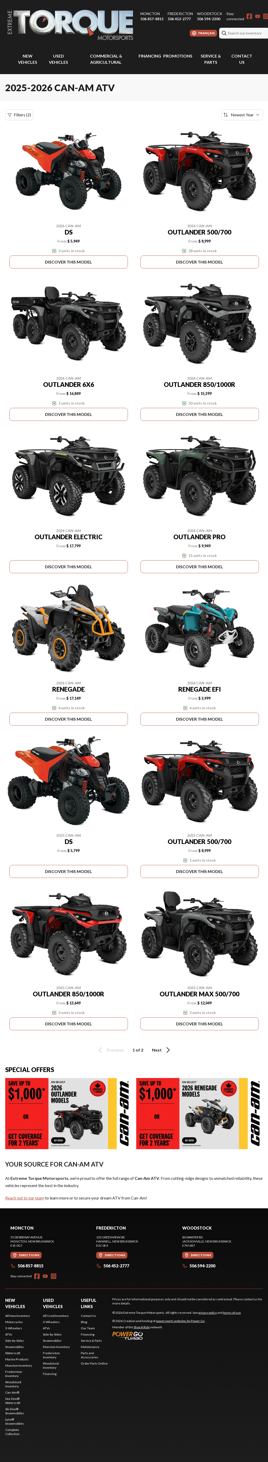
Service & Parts (91, 1341)
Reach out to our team (24, 1197)
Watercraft (12, 1353)
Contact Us (88, 1316)
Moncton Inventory (18, 1365)
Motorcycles (14, 1322)
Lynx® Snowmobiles (14, 1421)
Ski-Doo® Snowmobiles (14, 1411)
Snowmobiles (14, 1347)
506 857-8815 (152, 19)
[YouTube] (257, 16)
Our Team (88, 1328)
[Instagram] (53, 1276)
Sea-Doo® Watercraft (12, 1401)
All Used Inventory (56, 1316)
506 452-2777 (179, 19)
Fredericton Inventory (13, 1374)
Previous (110, 1050)
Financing (150, 55)
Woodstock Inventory (13, 1384)
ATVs (8, 1334)
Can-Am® (12, 1392)
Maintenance (90, 1347)
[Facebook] (249, 16)
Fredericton (180, 13)
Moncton (150, 13)
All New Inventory (17, 1316)
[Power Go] (158, 1335)
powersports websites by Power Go (180, 1321)
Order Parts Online (94, 1363)
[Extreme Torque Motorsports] (70, 25)
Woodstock (209, 13)
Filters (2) (19, 115)
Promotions (177, 55)
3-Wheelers (13, 1328)
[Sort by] (242, 114)
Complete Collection (12, 1432)
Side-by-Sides (14, 1341)
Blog (84, 1322)
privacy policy (207, 1313)
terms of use (232, 1313)
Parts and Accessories (89, 1355)
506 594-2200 (208, 19)
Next (162, 1050)
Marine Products (17, 1359)
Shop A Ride (142, 1327)
